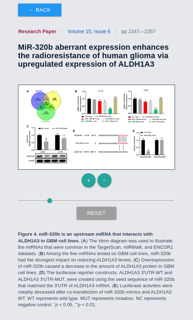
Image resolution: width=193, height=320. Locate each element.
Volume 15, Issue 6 (88, 31)
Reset (96, 213)
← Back (40, 10)
